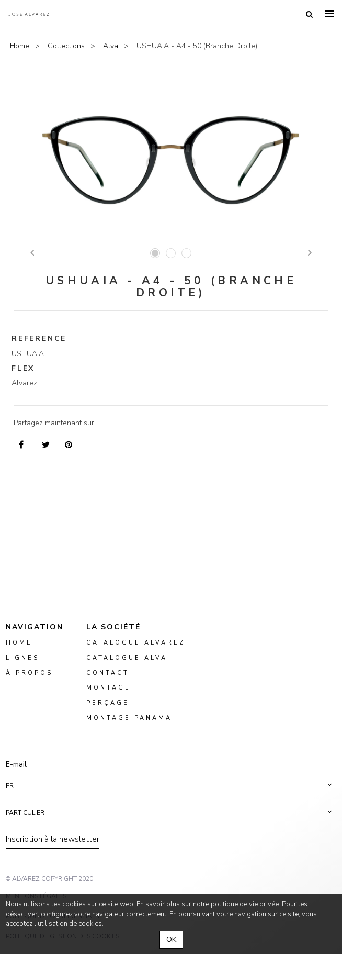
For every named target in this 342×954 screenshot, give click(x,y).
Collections (66, 46)
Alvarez (29, 13)
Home (19, 46)
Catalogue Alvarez (135, 643)
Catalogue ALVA (126, 658)
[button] (171, 785)
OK (171, 940)
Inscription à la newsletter (52, 839)
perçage (107, 703)
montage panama (129, 718)
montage (108, 688)
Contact (107, 672)
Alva (110, 46)
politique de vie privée (245, 904)
